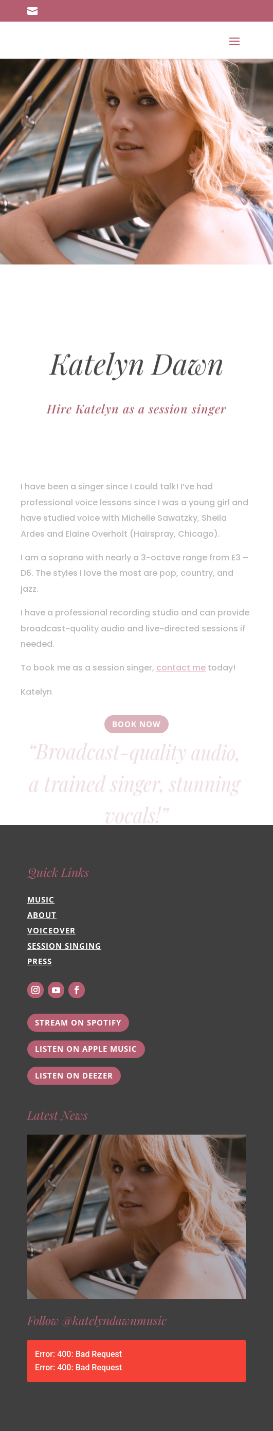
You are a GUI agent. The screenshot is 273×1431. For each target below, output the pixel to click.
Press (39, 961)
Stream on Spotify (78, 1022)
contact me (181, 689)
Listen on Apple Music (86, 1049)
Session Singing (64, 946)
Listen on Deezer (74, 1075)
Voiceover (51, 930)
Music (40, 899)
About (42, 915)
